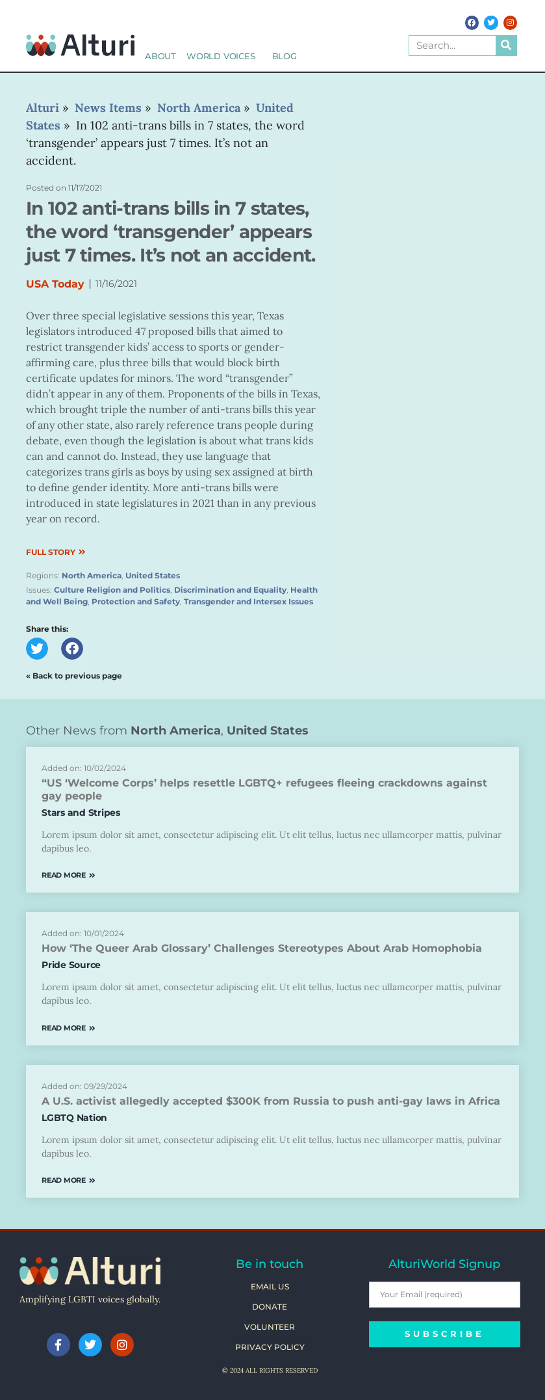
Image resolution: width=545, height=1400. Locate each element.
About (160, 56)
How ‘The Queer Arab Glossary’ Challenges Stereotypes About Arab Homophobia (262, 948)
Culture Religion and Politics (112, 590)
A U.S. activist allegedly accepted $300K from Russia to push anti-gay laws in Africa (271, 1101)
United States (152, 575)
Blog (284, 56)
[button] (37, 649)
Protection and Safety (136, 601)
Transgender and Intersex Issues (248, 601)
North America (91, 575)
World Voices (224, 56)
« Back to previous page (74, 675)
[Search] (506, 45)
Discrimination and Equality (230, 590)
